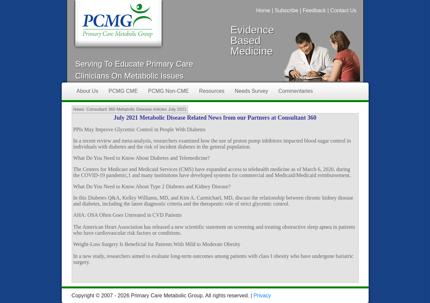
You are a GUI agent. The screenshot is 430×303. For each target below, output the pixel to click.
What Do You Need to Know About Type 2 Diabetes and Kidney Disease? (152, 186)
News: (79, 109)
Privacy (262, 295)
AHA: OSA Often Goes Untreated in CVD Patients (127, 215)
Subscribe (286, 10)
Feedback (314, 10)
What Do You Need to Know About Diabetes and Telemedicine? (141, 158)
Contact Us (343, 10)
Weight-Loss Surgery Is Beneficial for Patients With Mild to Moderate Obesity (157, 244)
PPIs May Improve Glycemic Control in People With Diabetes (139, 129)
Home (263, 10)
